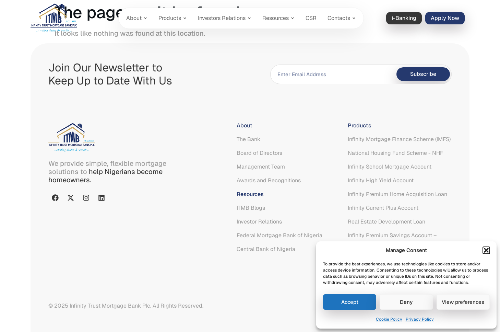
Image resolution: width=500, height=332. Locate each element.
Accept (349, 302)
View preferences (463, 302)
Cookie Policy (389, 319)
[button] (486, 250)
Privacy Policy (420, 319)
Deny (406, 302)
